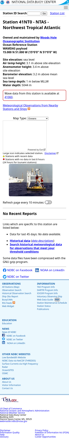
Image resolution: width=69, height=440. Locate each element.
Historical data (20, 241)
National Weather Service (12, 412)
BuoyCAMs (7, 299)
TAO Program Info (46, 286)
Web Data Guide (45, 299)
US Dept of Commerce (11, 408)
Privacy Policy (41, 430)
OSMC (5, 373)
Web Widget (8, 306)
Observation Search (11, 290)
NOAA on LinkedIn (49, 270)
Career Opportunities (45, 436)
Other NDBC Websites (16, 354)
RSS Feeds (8, 302)
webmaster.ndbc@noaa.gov (13, 421)
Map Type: (20, 118)
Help (2, 434)
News (5, 328)
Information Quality (9, 432)
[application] (24, 136)
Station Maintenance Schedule (52, 302)
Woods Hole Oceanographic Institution (30, 39)
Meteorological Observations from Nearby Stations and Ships (30, 107)
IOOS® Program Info (47, 293)
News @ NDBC (9, 332)
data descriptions (42, 241)
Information (46, 283)
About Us (8, 378)
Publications (43, 309)
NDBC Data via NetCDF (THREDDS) (19, 360)
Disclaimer (50, 153)
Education (9, 320)
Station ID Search (15, 13)
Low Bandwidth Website (14, 357)
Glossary (4, 436)
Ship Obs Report (10, 296)
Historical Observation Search (16, 293)
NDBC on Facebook (17, 270)
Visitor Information (11, 385)
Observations (11, 283)
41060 (9, 97)
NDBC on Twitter (16, 277)
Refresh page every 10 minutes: (23, 202)
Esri (41, 150)
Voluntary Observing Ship (49, 296)
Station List (57, 13)
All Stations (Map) (10, 286)
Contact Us (7, 388)
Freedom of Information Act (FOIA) (52, 432)
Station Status (44, 305)
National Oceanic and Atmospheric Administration (24, 410)
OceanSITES (8, 370)
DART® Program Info (47, 290)
